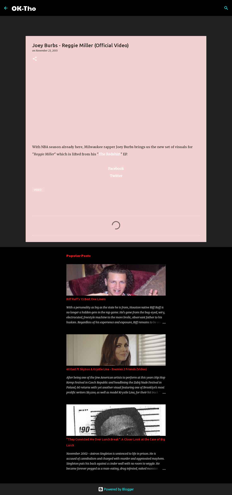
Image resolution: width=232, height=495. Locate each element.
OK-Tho (24, 8)
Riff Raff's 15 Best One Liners (85, 299)
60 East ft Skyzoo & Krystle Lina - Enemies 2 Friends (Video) (106, 369)
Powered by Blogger (116, 489)
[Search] (41, 8)
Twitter (116, 176)
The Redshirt (110, 154)
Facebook (116, 169)
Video (38, 189)
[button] (34, 59)
